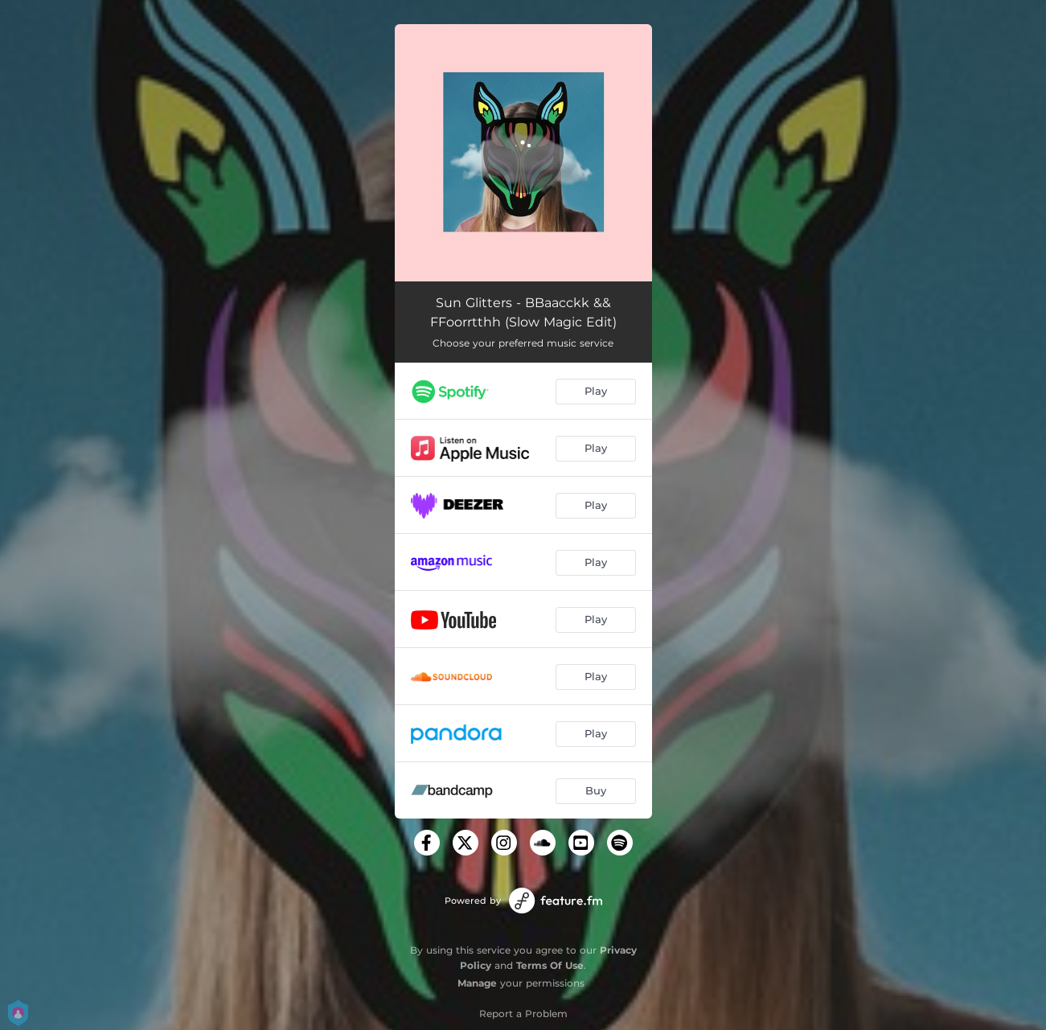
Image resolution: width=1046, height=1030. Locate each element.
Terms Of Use (550, 965)
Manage (477, 983)
